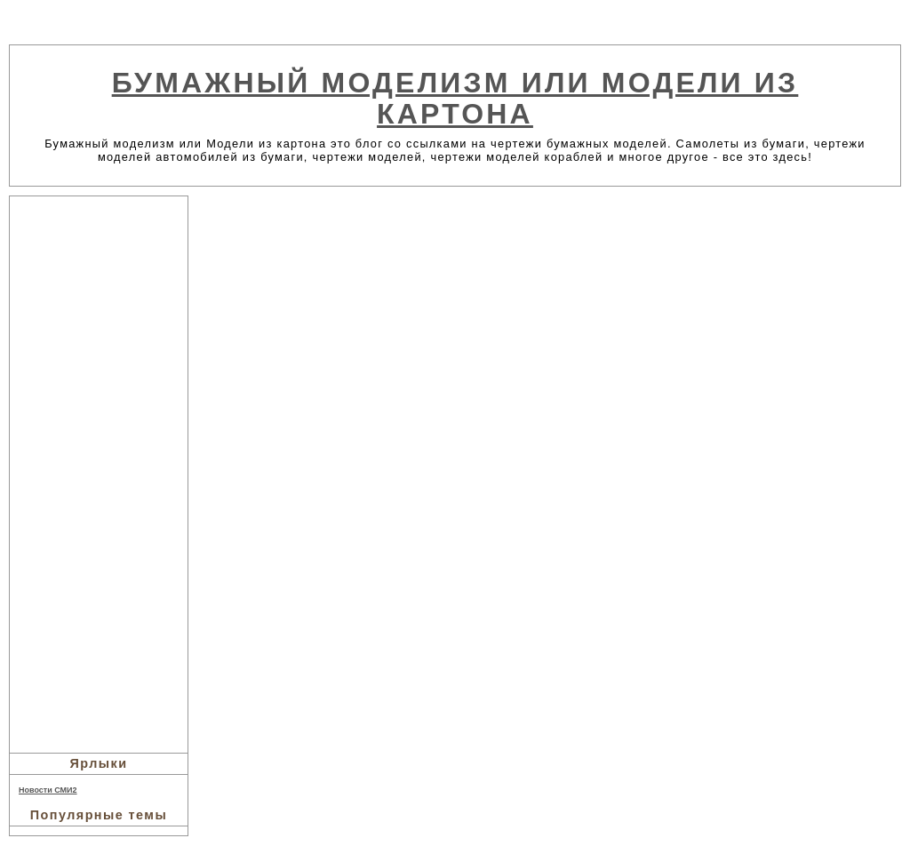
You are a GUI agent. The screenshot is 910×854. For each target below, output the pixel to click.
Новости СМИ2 (48, 790)
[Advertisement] (99, 471)
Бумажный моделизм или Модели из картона (455, 98)
